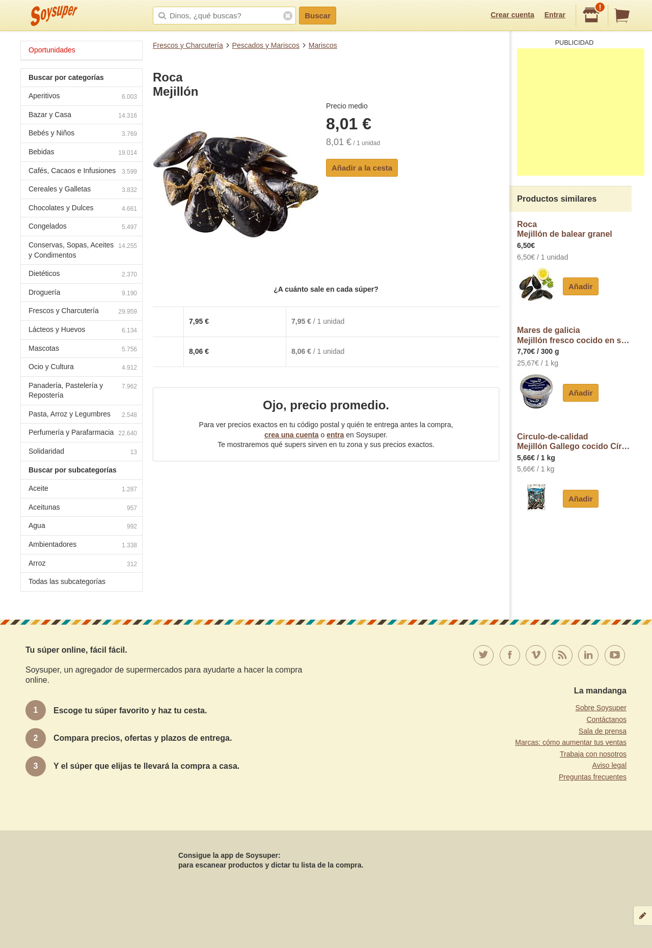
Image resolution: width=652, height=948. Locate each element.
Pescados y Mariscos (266, 45)
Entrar (555, 15)
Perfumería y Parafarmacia (83, 433)
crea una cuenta (291, 435)
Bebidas (83, 153)
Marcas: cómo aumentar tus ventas (571, 742)
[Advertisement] (580, 112)
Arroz (83, 564)
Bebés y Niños (83, 134)
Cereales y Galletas (83, 190)
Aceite (83, 489)
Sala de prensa (603, 731)
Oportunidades (52, 50)
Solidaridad (83, 452)
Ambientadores (83, 545)
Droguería (83, 293)
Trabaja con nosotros (593, 754)
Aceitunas (83, 508)
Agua (83, 526)
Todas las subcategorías (67, 581)
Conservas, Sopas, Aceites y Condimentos (83, 250)
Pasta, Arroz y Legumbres (83, 415)
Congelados (83, 227)
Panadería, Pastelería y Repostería (83, 390)
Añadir (580, 286)
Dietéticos (83, 274)
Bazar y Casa (83, 115)
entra (335, 435)
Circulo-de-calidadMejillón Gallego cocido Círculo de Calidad (574, 441)
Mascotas (83, 349)
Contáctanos (606, 719)
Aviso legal (609, 765)
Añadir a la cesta (362, 167)
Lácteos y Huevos (83, 330)
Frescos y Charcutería (188, 45)
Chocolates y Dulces (83, 209)
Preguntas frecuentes (593, 777)
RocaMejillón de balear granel (564, 229)
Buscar (318, 15)
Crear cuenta (512, 15)
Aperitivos (83, 97)
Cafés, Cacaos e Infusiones (83, 171)
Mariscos (323, 45)
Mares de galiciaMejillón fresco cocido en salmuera (574, 335)
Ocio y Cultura (83, 368)
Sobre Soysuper (601, 708)
